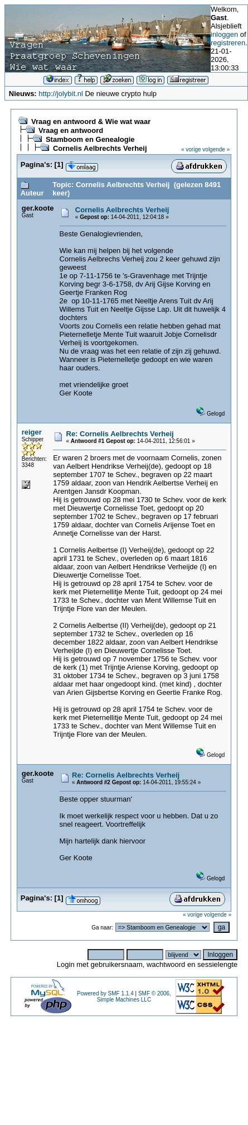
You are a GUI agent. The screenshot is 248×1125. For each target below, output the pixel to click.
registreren (228, 43)
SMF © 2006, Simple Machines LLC (134, 996)
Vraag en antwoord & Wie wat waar (90, 121)
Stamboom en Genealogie (90, 139)
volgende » (216, 149)
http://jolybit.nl (60, 93)
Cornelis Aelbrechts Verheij (100, 148)
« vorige (191, 149)
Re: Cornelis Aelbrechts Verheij (120, 434)
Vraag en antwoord (70, 130)
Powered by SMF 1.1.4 (105, 993)
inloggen (224, 34)
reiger (32, 432)
